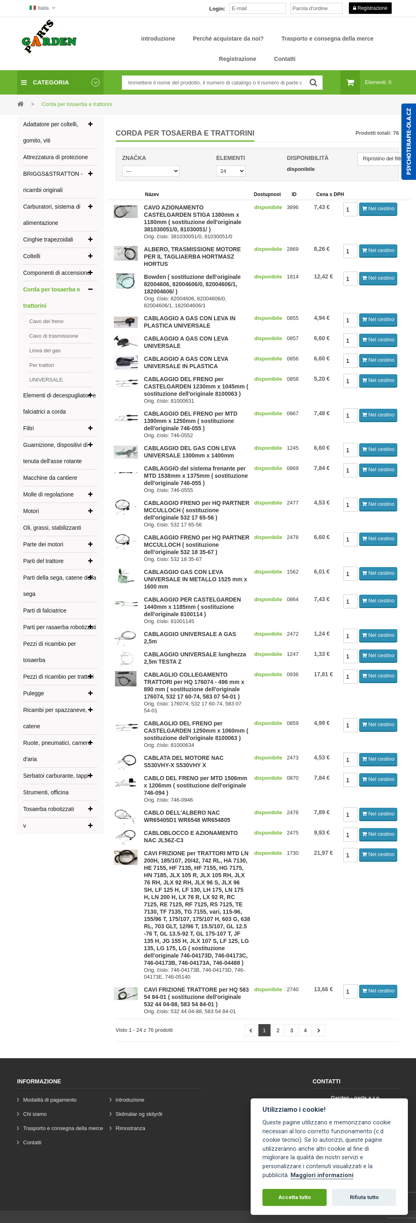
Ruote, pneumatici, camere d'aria (57, 751)
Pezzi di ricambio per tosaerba (49, 652)
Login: (217, 8)
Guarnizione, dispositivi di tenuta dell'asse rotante (55, 453)
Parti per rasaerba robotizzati (59, 627)
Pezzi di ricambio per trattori (58, 676)
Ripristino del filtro (384, 158)
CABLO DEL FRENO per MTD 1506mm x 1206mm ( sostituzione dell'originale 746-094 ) (195, 785)
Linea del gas (45, 350)
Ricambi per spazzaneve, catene (55, 718)
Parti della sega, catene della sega (59, 585)
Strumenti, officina (46, 792)
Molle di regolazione (48, 494)
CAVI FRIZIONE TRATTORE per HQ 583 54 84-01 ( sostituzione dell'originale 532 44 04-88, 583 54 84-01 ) (196, 996)
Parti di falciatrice (45, 610)
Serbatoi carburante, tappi (56, 775)
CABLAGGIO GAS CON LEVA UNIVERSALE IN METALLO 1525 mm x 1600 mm (195, 579)
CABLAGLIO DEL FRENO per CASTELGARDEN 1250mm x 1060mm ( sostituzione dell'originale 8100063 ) (196, 730)
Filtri (28, 428)
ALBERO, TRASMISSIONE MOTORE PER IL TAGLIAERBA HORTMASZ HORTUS (192, 256)
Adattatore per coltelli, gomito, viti (50, 132)
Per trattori (41, 365)
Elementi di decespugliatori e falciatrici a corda (59, 403)
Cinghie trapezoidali (48, 239)
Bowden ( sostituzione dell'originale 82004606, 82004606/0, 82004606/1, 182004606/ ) (192, 284)
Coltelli (31, 256)
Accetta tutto (294, 1197)
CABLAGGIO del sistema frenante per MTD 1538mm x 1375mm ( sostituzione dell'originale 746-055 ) (196, 475)
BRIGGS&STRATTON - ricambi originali (53, 181)
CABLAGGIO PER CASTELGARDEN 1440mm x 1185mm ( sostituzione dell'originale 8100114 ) (192, 606)
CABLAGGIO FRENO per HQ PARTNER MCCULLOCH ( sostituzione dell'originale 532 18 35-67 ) (196, 544)
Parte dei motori (43, 544)
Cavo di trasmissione (53, 336)
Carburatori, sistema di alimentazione (51, 214)
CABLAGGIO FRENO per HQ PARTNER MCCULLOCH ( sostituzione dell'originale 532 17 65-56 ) (196, 510)
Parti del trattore (43, 561)
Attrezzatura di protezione (55, 157)
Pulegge (33, 693)
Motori (31, 511)
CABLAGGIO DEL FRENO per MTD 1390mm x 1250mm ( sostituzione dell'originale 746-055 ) (190, 420)
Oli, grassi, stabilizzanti (52, 527)
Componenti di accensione (56, 273)
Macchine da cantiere (50, 478)
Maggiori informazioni (321, 1175)
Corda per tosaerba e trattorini (51, 297)
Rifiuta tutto (364, 1197)
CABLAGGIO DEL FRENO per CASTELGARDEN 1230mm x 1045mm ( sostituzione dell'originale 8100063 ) (196, 386)
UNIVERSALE (46, 380)
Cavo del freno (46, 321)
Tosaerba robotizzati (48, 809)
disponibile (301, 169)
